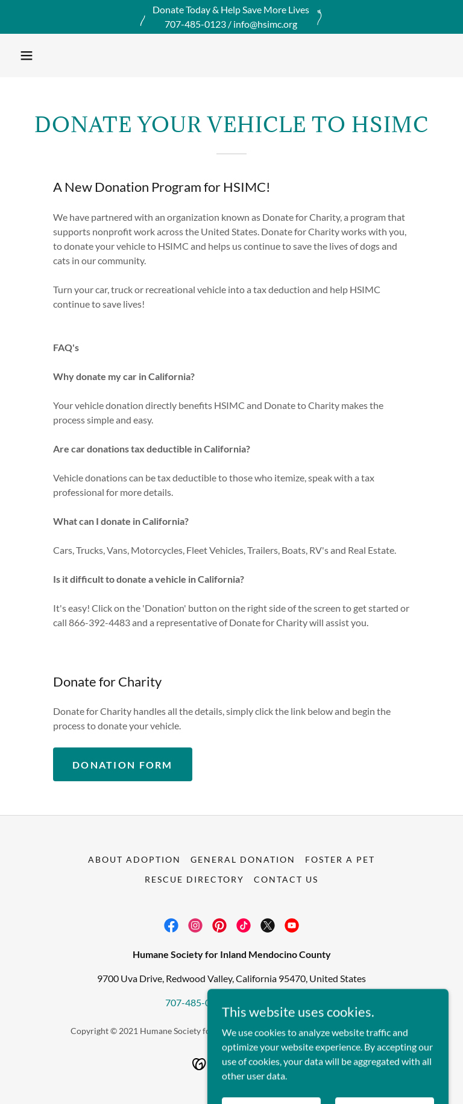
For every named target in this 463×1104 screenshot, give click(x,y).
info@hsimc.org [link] (266, 1002)
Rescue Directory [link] (194, 879)
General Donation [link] (243, 859)
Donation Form (122, 764)
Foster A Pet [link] (340, 859)
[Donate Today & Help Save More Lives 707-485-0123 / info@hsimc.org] (231, 16)
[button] (26, 55)
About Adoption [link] (134, 859)
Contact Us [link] (286, 879)
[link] (171, 925)
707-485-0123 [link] (196, 1002)
